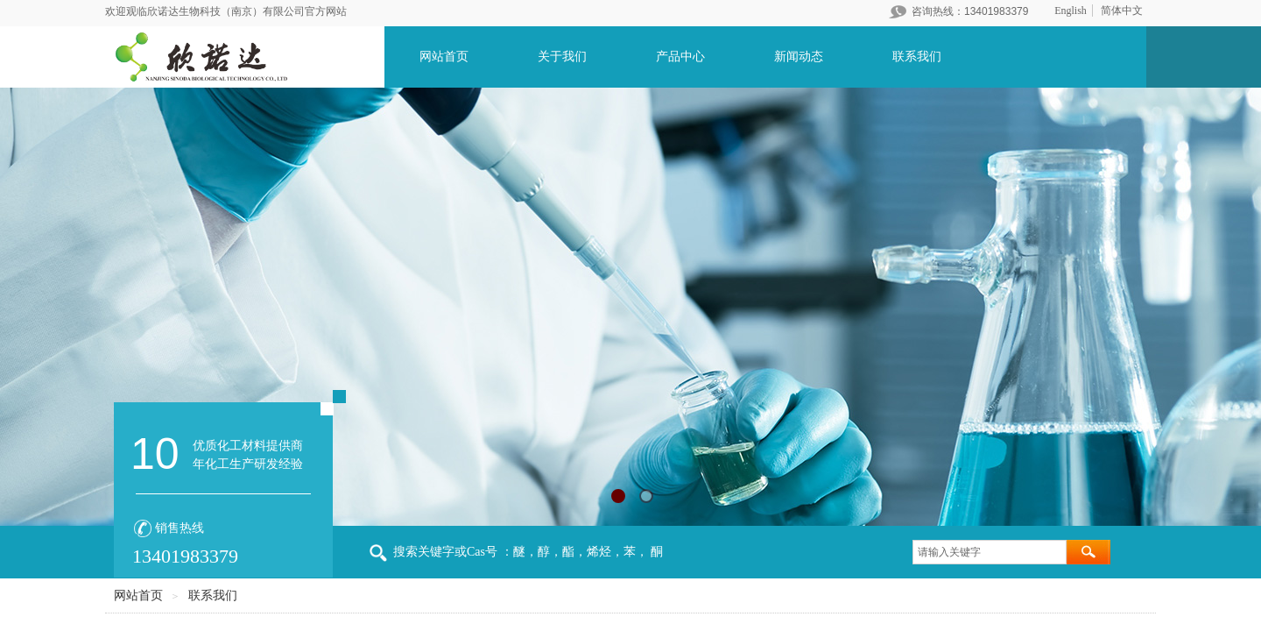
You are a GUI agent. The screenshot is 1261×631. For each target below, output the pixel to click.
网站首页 (443, 56)
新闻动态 (798, 56)
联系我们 (916, 56)
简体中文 (1122, 10)
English (1070, 10)
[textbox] (989, 552)
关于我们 (562, 56)
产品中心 (680, 56)
